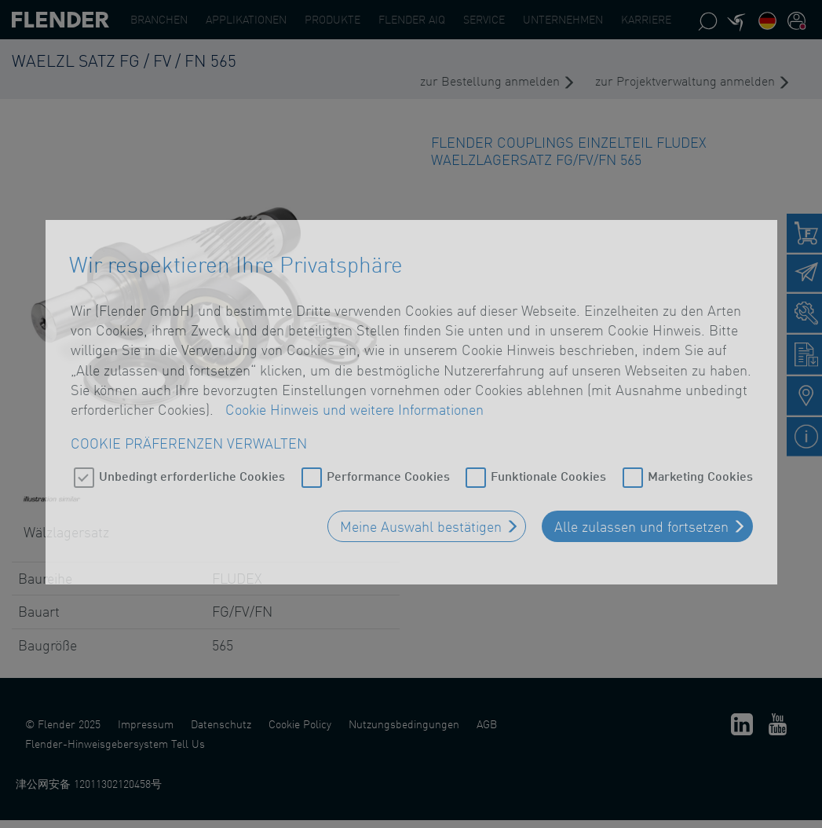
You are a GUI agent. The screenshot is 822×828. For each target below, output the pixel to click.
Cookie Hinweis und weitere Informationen (354, 403)
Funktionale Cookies (548, 469)
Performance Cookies (388, 469)
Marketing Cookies (700, 469)
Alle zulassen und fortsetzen (641, 520)
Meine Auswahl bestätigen (421, 520)
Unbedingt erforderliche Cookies (192, 469)
